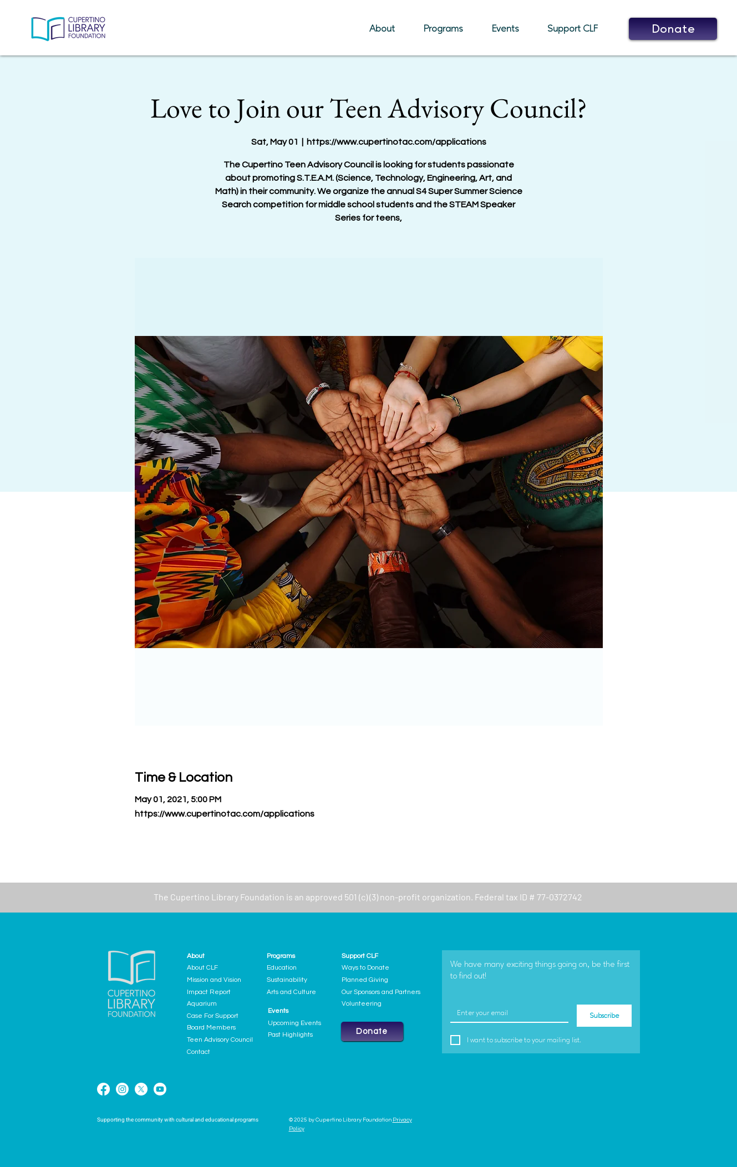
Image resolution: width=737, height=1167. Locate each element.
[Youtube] (160, 1089)
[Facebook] (103, 1089)
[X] (141, 1089)
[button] (388, 29)
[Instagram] (122, 1089)
